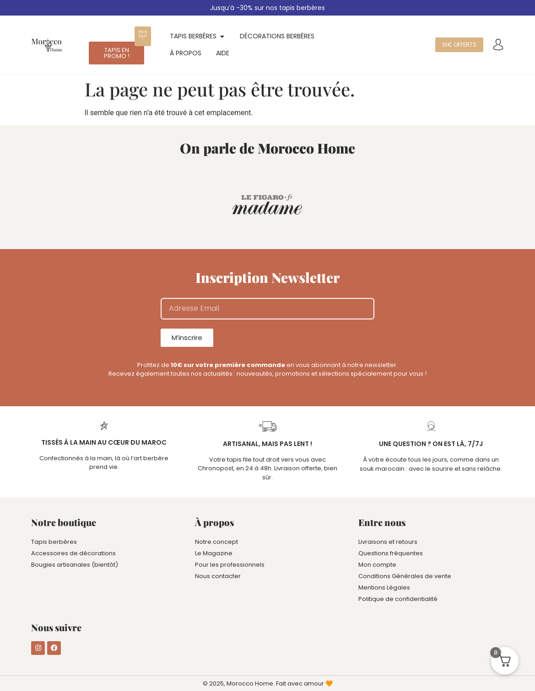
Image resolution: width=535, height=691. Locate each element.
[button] (143, 36)
